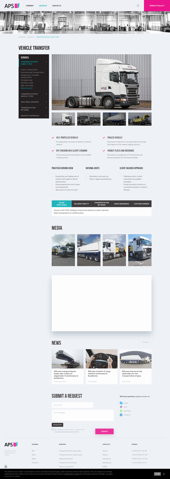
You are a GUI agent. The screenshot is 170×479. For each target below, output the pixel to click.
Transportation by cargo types (29, 63)
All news (146, 346)
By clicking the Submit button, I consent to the (69, 433)
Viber (125, 411)
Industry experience (30, 116)
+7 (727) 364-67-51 (139, 463)
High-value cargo (27, 85)
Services (43, 6)
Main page (22, 37)
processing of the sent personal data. (67, 435)
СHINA (105, 467)
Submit (104, 435)
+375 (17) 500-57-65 (139, 455)
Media (34, 459)
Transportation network (28, 109)
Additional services (30, 102)
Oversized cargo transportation (32, 72)
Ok (158, 474)
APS (33, 451)
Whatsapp (127, 414)
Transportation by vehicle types (29, 95)
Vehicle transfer (27, 88)
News (56, 346)
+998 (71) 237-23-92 (139, 459)
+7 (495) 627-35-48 (139, 451)
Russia (105, 451)
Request (157, 5)
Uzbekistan (107, 459)
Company (30, 6)
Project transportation (29, 70)
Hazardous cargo (27, 83)
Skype (126, 407)
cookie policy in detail (71, 474)
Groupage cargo (26, 80)
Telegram (127, 418)
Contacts (56, 6)
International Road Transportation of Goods (10, 453)
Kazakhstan (107, 463)
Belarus (105, 455)
